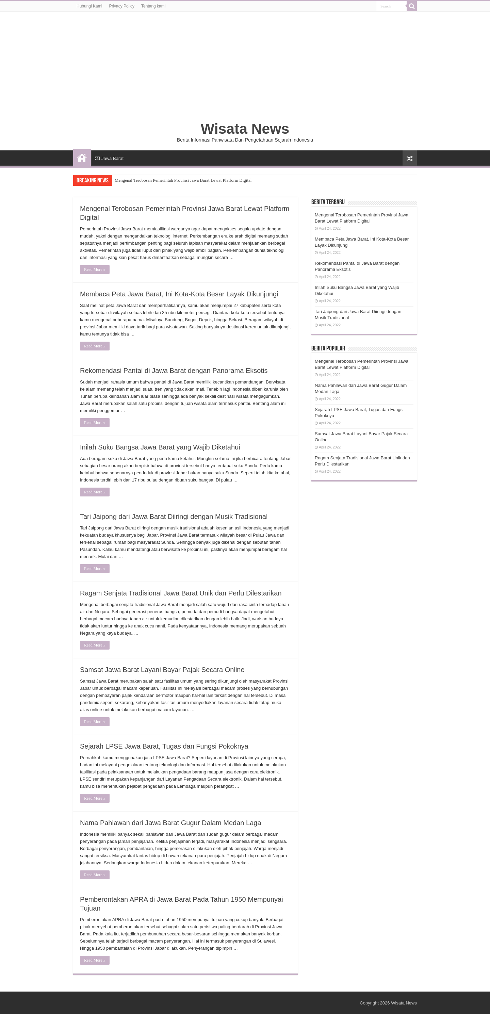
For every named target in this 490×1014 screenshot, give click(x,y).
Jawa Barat (109, 158)
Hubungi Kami (89, 6)
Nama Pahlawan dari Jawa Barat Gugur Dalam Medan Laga (170, 823)
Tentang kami (153, 6)
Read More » (94, 269)
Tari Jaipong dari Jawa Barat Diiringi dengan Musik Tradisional (173, 516)
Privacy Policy (121, 6)
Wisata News (245, 128)
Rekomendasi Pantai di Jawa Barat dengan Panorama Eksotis (173, 370)
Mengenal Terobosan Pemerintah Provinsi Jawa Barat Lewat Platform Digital (183, 180)
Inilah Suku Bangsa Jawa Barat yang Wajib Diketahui (160, 447)
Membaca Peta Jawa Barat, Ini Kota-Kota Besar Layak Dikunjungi (179, 294)
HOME (82, 157)
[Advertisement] (245, 69)
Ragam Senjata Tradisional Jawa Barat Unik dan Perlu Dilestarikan (181, 593)
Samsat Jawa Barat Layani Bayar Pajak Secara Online (162, 669)
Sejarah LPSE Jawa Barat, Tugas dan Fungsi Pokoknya (164, 746)
